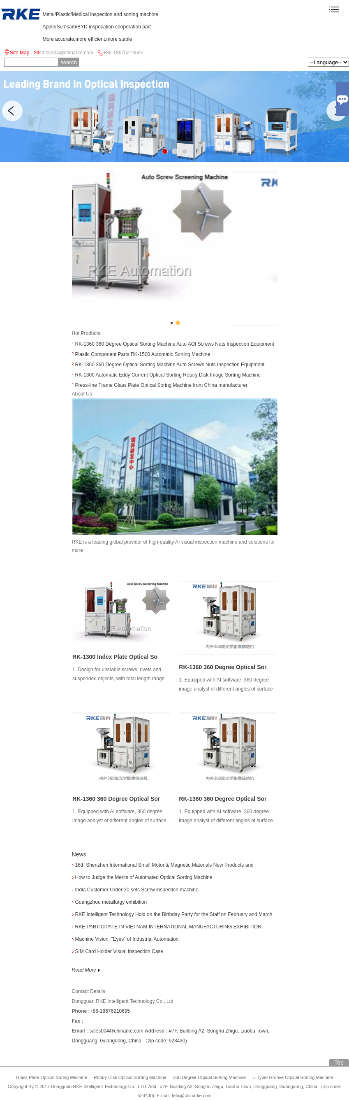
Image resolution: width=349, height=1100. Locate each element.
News (79, 854)
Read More (86, 970)
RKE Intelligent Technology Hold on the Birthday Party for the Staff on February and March (174, 914)
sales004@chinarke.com (66, 53)
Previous (12, 110)
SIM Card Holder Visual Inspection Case (119, 951)
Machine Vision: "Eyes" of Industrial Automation (127, 939)
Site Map (19, 53)
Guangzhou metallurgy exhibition (111, 902)
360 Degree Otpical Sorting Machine (209, 1077)
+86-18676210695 (123, 53)
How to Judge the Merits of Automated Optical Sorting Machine (144, 877)
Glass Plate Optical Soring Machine (51, 1077)
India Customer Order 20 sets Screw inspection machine (137, 890)
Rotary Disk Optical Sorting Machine (130, 1077)
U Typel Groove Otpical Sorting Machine (292, 1077)
